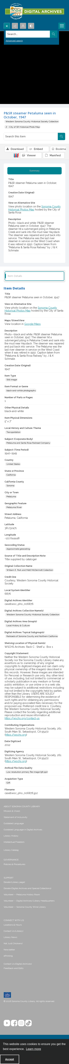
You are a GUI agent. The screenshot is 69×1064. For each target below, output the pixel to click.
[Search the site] (28, 34)
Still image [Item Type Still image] (11, 379)
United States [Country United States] (13, 464)
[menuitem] (34, 811)
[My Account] (23, 26)
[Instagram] (21, 1023)
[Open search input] (7, 26)
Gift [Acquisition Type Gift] (8, 782)
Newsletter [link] (9, 949)
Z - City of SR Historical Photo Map (23, 127)
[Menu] (61, 26)
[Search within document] (61, 136)
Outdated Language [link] (14, 823)
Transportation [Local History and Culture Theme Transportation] (13, 432)
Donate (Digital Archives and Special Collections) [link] (27, 888)
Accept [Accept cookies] (9, 1059)
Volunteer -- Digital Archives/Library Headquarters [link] (29, 900)
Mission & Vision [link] (12, 811)
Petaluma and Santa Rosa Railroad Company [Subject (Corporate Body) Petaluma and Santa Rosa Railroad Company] (28, 443)
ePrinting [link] (8, 956)
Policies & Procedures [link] (14, 864)
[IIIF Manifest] (54, 155)
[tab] (34, 170)
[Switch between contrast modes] (31, 26)
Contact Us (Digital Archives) (18, 964)
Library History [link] (11, 836)
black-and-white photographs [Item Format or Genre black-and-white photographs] (21, 390)
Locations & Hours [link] (13, 925)
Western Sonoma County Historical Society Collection (32, 121)
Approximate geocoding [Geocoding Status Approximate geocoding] (18, 549)
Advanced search (14, 40)
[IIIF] (16, 155)
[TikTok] (28, 1023)
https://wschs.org (15, 734)
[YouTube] (7, 1023)
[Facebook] (14, 1023)
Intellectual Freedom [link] (14, 842)
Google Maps (32, 324)
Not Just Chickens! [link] (13, 943)
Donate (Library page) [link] (14, 882)
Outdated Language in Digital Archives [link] (23, 829)
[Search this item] (31, 136)
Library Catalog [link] (11, 850)
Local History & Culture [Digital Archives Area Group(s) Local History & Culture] (18, 625)
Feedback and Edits (13, 968)
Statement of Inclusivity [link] (15, 817)
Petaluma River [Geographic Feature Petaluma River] (14, 507)
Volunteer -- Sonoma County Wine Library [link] (25, 907)
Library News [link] (10, 937)
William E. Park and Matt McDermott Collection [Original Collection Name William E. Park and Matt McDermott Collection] (29, 570)
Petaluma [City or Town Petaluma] (11, 496)
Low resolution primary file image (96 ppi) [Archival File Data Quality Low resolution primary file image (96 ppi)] (26, 772)
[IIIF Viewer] (31, 155)
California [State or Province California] (11, 475)
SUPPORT (8, 877)
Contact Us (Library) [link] (13, 931)
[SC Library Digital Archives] (34, 11)
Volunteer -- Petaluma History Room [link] (22, 894)
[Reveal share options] (15, 26)
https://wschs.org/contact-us (22, 718)
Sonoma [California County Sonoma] (10, 485)
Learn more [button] (33, 1049)
